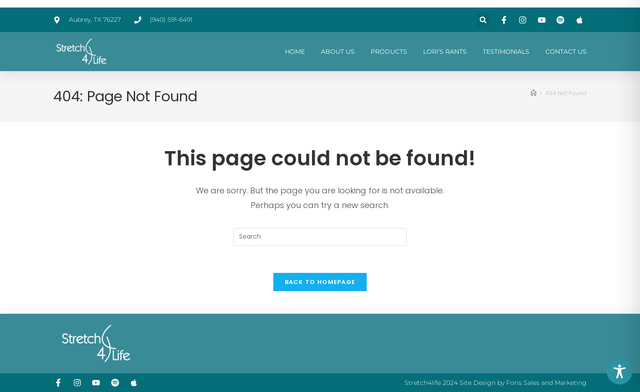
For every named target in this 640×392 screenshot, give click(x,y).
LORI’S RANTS (445, 52)
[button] (483, 20)
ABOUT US (338, 52)
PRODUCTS (389, 52)
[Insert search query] (320, 237)
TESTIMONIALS (506, 52)
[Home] (533, 93)
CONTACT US (566, 52)
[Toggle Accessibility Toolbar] (619, 371)
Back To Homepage (320, 282)
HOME (295, 52)
